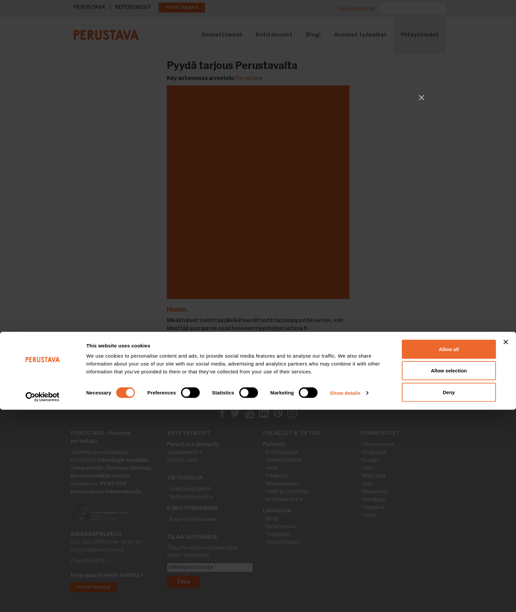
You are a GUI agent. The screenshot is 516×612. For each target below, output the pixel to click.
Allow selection (449, 573)
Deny (449, 594)
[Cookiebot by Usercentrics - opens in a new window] (42, 599)
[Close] (422, 98)
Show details (345, 595)
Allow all (449, 551)
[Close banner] (505, 544)
